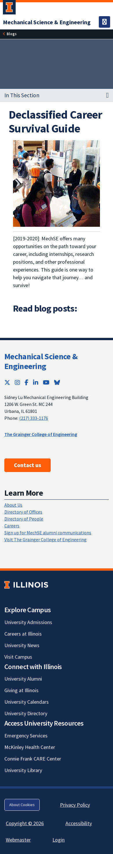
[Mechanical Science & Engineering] (47, 22)
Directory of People (23, 519)
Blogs (12, 33)
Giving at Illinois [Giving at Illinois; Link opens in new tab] (21, 690)
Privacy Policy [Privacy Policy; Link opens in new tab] (75, 804)
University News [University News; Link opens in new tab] (21, 645)
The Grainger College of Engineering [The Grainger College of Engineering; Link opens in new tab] (40, 434)
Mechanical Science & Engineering (40, 361)
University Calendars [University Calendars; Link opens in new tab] (26, 701)
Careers (11, 526)
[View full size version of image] (56, 183)
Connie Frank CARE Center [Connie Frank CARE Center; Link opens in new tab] (32, 758)
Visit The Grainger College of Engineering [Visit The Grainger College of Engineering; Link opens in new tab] (45, 539)
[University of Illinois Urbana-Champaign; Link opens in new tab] (9, 8)
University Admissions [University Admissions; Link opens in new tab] (28, 622)
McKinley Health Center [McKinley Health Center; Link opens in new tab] (29, 747)
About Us (13, 505)
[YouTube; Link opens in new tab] (46, 382)
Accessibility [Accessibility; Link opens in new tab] (78, 823)
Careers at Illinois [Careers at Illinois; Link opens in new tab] (23, 633)
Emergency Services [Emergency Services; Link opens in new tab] (26, 735)
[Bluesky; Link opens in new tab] (57, 382)
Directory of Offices (23, 512)
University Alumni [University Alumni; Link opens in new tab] (23, 678)
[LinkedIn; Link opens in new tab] (35, 382)
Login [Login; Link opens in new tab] (58, 839)
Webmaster (18, 839)
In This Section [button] (21, 95)
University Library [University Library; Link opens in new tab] (23, 770)
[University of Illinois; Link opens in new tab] (26, 585)
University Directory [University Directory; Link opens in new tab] (25, 713)
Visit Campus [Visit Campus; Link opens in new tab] (18, 656)
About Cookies (22, 804)
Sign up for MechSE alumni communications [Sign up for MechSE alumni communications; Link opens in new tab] (47, 532)
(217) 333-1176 (33, 418)
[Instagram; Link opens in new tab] (17, 382)
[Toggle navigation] (104, 22)
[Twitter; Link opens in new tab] (7, 382)
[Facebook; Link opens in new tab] (26, 382)
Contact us (27, 465)
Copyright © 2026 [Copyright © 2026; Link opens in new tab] (25, 823)
